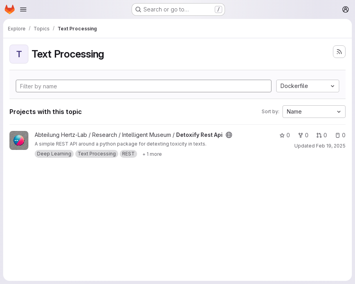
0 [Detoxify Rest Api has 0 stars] (284, 135)
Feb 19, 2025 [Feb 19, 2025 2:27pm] (331, 146)
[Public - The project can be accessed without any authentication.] (229, 135)
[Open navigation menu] (23, 9)
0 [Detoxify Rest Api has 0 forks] (303, 135)
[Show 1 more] (152, 154)
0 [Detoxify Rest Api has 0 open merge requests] (321, 135)
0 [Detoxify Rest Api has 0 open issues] (340, 135)
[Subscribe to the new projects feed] (339, 51)
